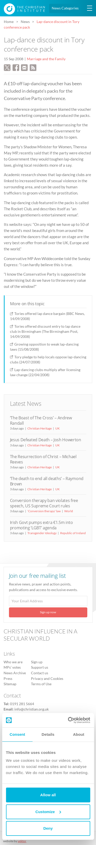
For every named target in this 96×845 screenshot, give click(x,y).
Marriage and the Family (46, 59)
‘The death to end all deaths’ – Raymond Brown (46, 481)
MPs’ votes (12, 667)
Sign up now (48, 612)
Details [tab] (48, 734)
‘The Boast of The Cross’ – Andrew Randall (41, 420)
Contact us (39, 673)
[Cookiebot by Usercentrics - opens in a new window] (68, 720)
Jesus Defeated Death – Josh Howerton (45, 440)
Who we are (13, 662)
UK (57, 428)
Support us (39, 667)
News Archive (15, 673)
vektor (22, 841)
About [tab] (78, 734)
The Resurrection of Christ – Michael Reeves (43, 459)
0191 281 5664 (22, 704)
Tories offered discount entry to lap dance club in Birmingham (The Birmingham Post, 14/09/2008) (45, 331)
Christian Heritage (39, 428)
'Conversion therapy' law (44, 511)
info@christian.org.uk (31, 709)
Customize (48, 812)
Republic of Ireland (73, 533)
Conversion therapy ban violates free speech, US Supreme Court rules (44, 503)
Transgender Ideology (42, 533)
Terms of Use (41, 684)
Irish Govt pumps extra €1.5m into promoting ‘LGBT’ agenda (41, 525)
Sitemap (10, 684)
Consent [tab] (17, 734)
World (68, 511)
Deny (48, 828)
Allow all (48, 795)
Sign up (36, 662)
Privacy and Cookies (47, 679)
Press (8, 679)
